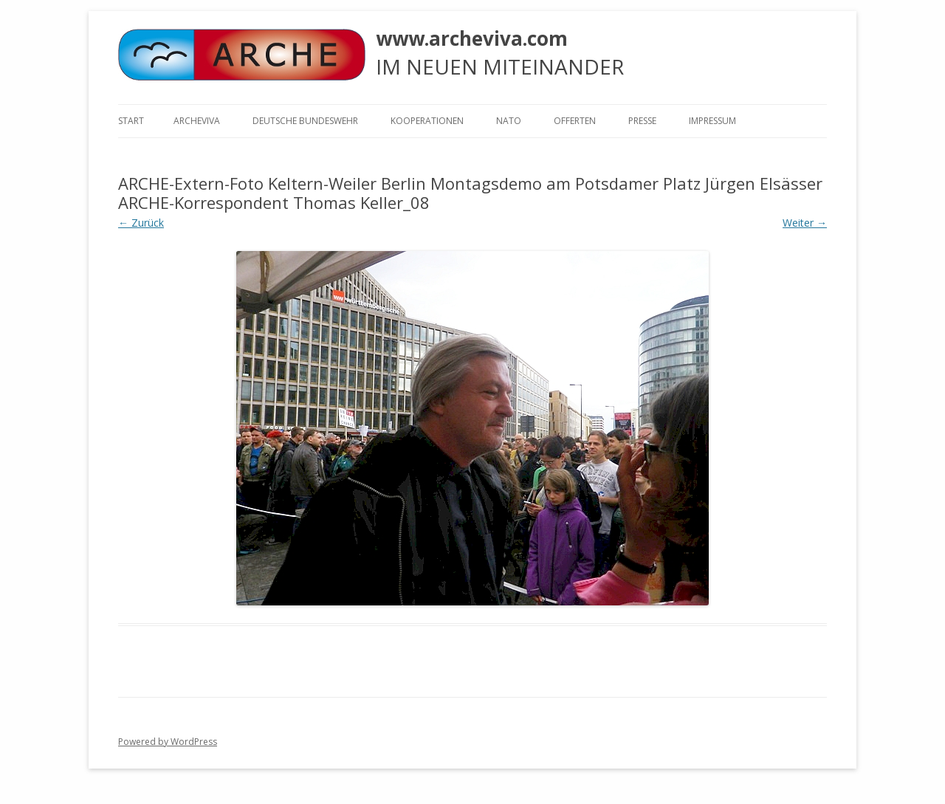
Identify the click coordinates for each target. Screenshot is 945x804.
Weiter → (805, 223)
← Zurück (141, 223)
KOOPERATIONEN (427, 120)
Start (131, 120)
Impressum (712, 120)
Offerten (575, 120)
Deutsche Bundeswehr (305, 120)
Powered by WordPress (167, 741)
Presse (642, 120)
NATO (508, 120)
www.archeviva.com (472, 38)
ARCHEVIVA (196, 120)
